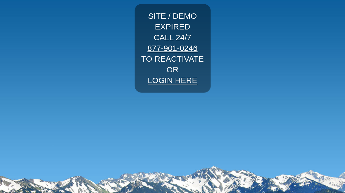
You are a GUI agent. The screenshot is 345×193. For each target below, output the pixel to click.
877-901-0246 (172, 48)
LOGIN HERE (172, 80)
